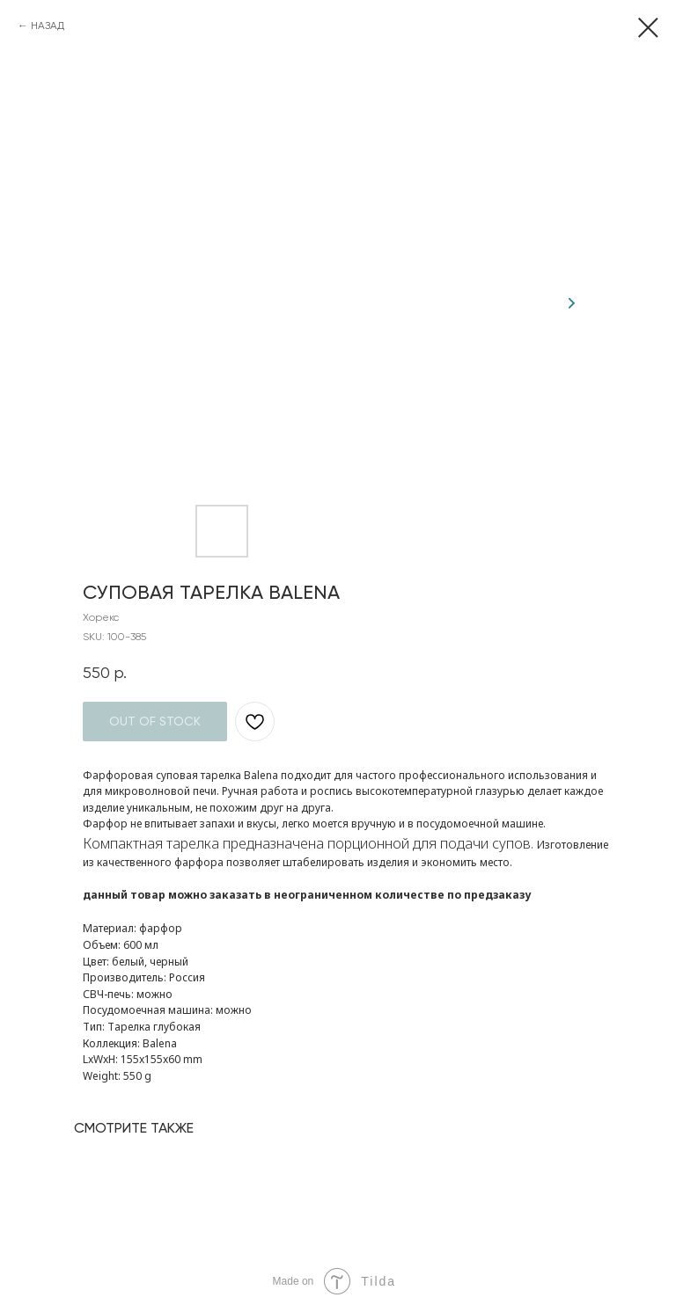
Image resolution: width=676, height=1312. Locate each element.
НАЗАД (47, 25)
